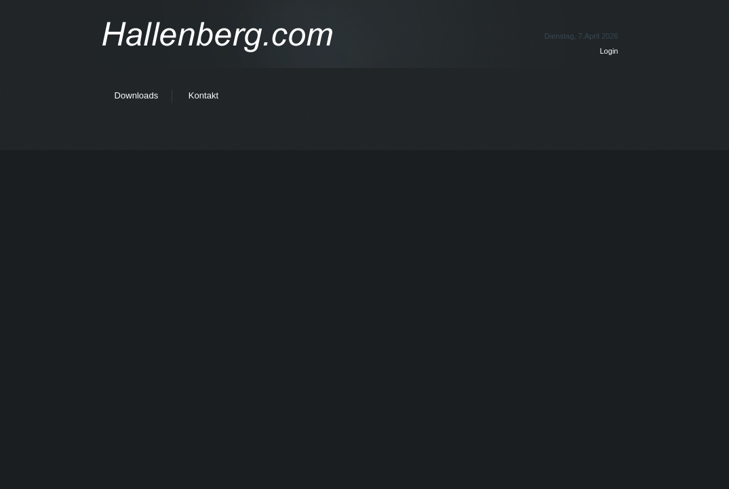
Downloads (137, 95)
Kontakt (203, 95)
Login (608, 51)
